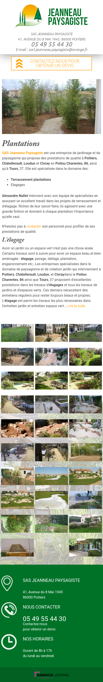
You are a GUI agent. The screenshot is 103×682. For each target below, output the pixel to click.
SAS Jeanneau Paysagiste (22, 153)
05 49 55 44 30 (51, 44)
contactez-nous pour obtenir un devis (54, 63)
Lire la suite (76, 306)
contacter (33, 226)
